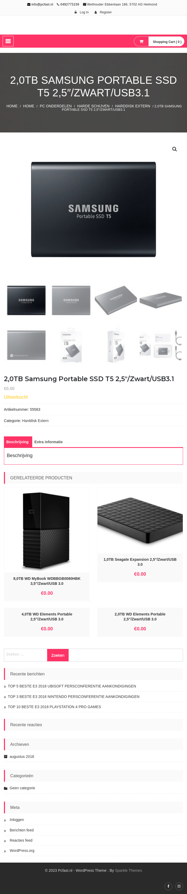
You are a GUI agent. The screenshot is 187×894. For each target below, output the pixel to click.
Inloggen (17, 820)
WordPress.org (22, 850)
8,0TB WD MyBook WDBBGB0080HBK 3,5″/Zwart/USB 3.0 (47, 581)
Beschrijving (17, 442)
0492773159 (69, 4)
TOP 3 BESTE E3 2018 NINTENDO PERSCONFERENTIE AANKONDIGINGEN (74, 697)
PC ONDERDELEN (56, 106)
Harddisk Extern (132, 106)
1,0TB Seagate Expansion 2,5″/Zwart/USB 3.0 (140, 562)
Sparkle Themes (128, 870)
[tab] (17, 441)
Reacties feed (21, 840)
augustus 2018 (22, 756)
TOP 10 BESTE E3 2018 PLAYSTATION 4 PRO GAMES (54, 707)
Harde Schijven (93, 106)
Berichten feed (22, 830)
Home (12, 106)
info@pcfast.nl (40, 4)
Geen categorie (22, 788)
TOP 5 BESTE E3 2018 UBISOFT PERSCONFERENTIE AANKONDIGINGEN (72, 686)
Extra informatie (48, 442)
